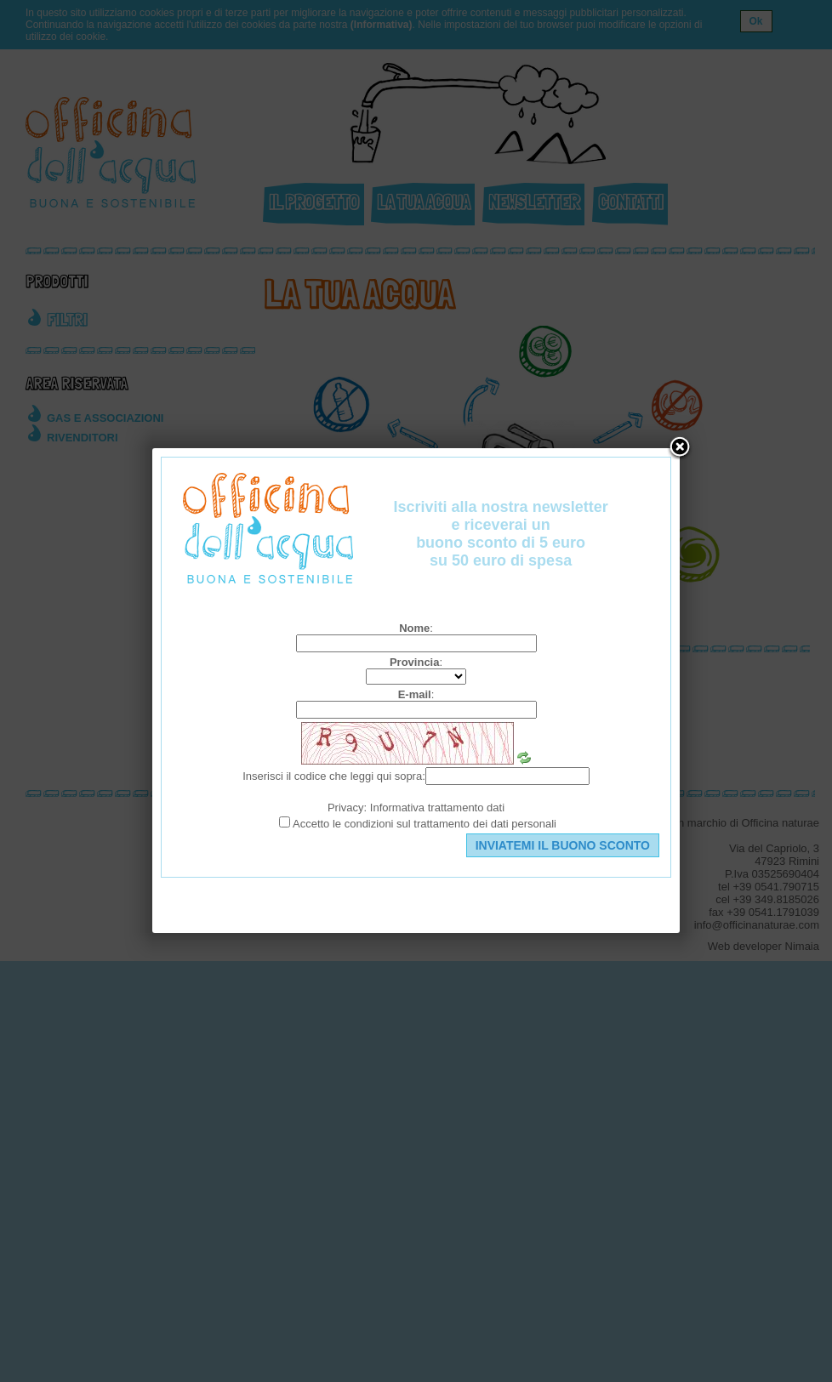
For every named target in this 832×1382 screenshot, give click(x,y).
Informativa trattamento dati (437, 807)
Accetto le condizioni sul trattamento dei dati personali (424, 823)
